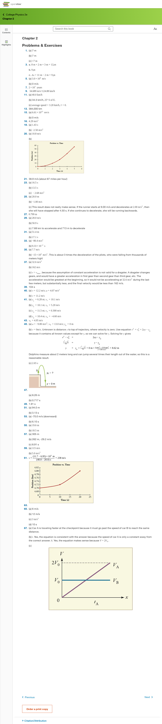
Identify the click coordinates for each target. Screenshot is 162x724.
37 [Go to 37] (25, 261)
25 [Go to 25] (25, 196)
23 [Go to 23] (25, 182)
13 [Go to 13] (25, 108)
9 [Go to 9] (26, 90)
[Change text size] (155, 29)
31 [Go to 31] (25, 231)
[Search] (109, 28)
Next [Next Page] (149, 697)
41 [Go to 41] (25, 299)
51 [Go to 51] (25, 407)
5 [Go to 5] (26, 78)
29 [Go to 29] (25, 217)
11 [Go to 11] (25, 94)
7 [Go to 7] (26, 87)
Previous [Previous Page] (28, 697)
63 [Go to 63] (25, 505)
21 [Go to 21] (25, 178)
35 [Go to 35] (25, 249)
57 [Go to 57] (25, 433)
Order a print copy (37, 708)
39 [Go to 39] (25, 286)
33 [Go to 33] (25, 240)
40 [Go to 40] (25, 290)
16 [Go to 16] (25, 121)
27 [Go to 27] (25, 214)
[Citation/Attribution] (87, 721)
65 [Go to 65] (25, 508)
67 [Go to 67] (25, 527)
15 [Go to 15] (25, 112)
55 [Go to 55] (25, 425)
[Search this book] (79, 28)
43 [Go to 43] (25, 320)
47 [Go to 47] (25, 389)
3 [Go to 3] (26, 64)
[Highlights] (6, 43)
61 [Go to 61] (25, 457)
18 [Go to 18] (25, 124)
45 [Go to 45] (25, 323)
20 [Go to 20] (25, 133)
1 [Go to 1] (26, 50)
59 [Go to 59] (25, 447)
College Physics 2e (15, 15)
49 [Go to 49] (25, 403)
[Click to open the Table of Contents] (6, 31)
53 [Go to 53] (25, 416)
